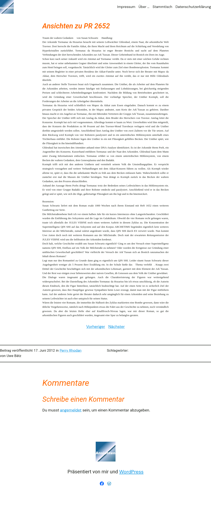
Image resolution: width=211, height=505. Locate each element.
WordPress (131, 471)
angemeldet (70, 410)
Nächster (116, 326)
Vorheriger (95, 326)
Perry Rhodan (70, 350)
